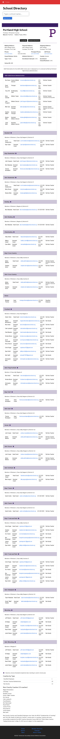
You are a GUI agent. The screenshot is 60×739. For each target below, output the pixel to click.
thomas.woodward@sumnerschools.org (29, 169)
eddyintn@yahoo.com (25, 622)
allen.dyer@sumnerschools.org (27, 107)
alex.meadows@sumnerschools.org (28, 165)
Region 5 (13, 646)
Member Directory (37, 728)
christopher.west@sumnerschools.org (29, 359)
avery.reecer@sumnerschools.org (28, 343)
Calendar (37, 730)
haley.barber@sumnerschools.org (29, 236)
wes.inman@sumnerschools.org (27, 324)
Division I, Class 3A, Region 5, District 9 (22, 137)
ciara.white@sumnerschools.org (28, 244)
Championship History (34, 40)
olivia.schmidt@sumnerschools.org (28, 96)
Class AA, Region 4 (16, 372)
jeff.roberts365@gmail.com (27, 618)
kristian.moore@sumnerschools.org (28, 336)
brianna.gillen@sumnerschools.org (28, 117)
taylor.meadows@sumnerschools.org (30, 597)
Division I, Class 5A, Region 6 (19, 313)
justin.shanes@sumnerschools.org (28, 633)
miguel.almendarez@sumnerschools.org (29, 321)
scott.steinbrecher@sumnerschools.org (29, 141)
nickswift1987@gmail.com (26, 355)
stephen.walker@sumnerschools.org (29, 112)
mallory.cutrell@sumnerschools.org (29, 240)
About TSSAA (37, 732)
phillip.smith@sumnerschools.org (28, 351)
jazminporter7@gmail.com (25, 541)
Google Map (23, 40)
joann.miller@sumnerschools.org (28, 122)
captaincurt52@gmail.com (26, 347)
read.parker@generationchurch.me (28, 629)
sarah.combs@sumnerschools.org (28, 496)
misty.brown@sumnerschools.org (28, 189)
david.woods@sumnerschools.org (28, 85)
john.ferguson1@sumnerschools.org (29, 101)
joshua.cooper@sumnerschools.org (29, 433)
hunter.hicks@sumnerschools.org (28, 317)
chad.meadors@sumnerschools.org (28, 332)
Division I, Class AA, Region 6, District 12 (22, 396)
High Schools (7, 18)
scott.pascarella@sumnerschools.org (29, 340)
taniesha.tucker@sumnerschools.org (29, 475)
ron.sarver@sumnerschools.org (27, 80)
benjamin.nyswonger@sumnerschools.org (29, 537)
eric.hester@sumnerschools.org (27, 534)
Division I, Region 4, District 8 (19, 206)
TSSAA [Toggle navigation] (6, 2)
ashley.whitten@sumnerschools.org (29, 261)
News (23, 732)
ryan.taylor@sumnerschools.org (27, 144)
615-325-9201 (8, 53)
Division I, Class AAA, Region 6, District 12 (23, 429)
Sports (23, 730)
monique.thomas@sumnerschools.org (29, 300)
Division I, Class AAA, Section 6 (20, 257)
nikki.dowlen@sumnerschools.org (29, 601)
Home (23, 728)
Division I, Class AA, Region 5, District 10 (22, 614)
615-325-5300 (35, 53)
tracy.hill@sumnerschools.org (27, 91)
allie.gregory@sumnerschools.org (29, 479)
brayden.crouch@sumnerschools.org (29, 625)
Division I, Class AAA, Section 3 (20, 523)
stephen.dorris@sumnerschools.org (29, 265)
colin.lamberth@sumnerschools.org (28, 328)
